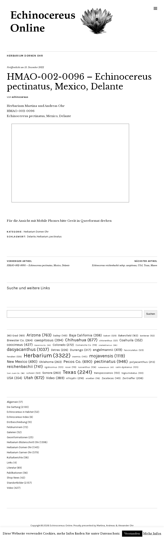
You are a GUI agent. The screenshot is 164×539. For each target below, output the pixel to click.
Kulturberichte (15, 457)
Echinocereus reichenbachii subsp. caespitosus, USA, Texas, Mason (124, 263)
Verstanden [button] (132, 533)
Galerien (11, 432)
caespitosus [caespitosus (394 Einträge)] (48, 340)
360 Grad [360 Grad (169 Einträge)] (16, 335)
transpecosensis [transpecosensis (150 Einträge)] (107, 372)
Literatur (11, 467)
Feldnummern (14, 427)
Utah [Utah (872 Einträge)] (34, 377)
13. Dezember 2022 (34, 67)
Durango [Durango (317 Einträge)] (80, 350)
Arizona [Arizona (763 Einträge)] (39, 335)
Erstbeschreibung (17, 422)
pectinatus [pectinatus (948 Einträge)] (111, 361)
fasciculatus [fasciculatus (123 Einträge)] (134, 350)
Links (10, 462)
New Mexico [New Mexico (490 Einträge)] (22, 361)
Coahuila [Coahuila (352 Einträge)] (131, 340)
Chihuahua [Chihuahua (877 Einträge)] (81, 340)
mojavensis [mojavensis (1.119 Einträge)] (107, 356)
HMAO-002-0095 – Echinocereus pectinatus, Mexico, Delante (38, 263)
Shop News (13, 477)
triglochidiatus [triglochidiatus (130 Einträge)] (133, 373)
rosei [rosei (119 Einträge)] (70, 367)
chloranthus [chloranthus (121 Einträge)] (108, 340)
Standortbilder (15, 482)
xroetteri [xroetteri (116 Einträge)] (93, 378)
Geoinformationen (17, 437)
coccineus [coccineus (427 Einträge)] (20, 345)
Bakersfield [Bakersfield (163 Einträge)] (128, 335)
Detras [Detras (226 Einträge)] (59, 350)
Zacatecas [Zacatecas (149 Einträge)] (111, 378)
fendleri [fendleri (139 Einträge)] (14, 356)
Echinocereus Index (18, 417)
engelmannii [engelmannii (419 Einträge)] (107, 350)
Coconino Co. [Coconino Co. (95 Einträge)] (42, 345)
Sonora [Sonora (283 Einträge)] (51, 373)
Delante (31, 236)
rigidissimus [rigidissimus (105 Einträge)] (54, 367)
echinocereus (20, 97)
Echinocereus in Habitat (20, 411)
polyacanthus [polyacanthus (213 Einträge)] (142, 362)
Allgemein (12, 401)
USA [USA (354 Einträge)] (14, 378)
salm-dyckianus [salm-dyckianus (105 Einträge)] (127, 367)
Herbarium (42, 236)
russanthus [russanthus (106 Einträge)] (87, 367)
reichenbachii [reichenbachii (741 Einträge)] (25, 366)
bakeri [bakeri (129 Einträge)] (110, 335)
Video (10, 487)
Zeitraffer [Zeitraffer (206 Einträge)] (132, 378)
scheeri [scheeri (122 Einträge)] (33, 373)
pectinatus (55, 236)
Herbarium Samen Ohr (19, 452)
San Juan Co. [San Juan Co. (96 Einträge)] (16, 373)
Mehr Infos (152, 533)
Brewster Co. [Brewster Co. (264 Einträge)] (20, 340)
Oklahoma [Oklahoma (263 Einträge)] (50, 362)
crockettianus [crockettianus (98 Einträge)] (108, 345)
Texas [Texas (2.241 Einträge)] (77, 372)
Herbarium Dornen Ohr (25, 55)
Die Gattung (13, 407)
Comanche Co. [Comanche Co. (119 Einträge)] (86, 345)
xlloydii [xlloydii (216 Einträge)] (75, 378)
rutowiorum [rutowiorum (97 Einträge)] (106, 367)
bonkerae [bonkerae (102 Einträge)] (147, 335)
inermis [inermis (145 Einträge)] (79, 356)
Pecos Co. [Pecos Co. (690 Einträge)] (77, 361)
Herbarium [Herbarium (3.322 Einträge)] (47, 355)
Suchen (150, 313)
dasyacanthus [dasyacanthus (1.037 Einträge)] (28, 349)
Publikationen (14, 472)
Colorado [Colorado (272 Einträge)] (63, 345)
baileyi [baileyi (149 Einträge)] (60, 335)
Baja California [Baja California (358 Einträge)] (85, 335)
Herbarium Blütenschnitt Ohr (23, 442)
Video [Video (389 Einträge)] (55, 378)
